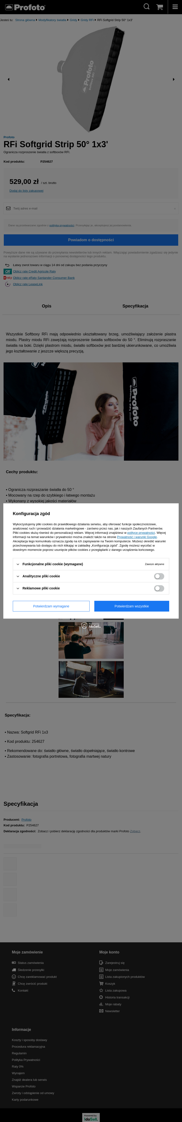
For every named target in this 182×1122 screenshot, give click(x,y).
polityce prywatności (141, 532)
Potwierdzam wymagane (51, 606)
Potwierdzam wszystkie (132, 606)
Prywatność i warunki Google (137, 537)
